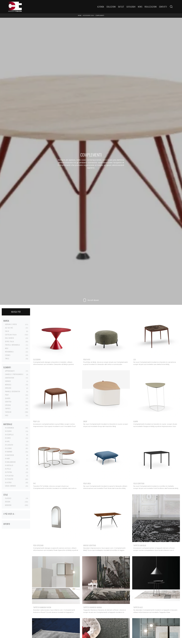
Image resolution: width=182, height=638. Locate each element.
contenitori (9, 378)
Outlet (121, 6)
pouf (7, 395)
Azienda (100, 6)
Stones (7, 355)
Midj (6, 348)
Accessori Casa (88, 15)
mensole (8, 384)
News (140, 6)
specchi (8, 405)
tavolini (8, 412)
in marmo (8, 451)
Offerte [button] (6, 524)
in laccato (9, 445)
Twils (7, 358)
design (7, 501)
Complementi (100, 15)
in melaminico (10, 462)
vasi (6, 415)
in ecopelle (9, 434)
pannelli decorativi (12, 391)
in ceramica (9, 428)
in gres (8, 438)
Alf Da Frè (9, 328)
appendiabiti (10, 371)
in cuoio (8, 431)
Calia (7, 331)
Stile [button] (5, 494)
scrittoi (8, 401)
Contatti (163, 6)
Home (79, 15)
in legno (8, 448)
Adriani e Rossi (11, 324)
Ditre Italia (9, 341)
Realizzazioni (151, 6)
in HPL (7, 441)
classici (8, 498)
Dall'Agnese (9, 338)
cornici (8, 381)
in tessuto (9, 479)
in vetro (8, 482)
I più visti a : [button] (9, 514)
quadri (7, 398)
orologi (8, 388)
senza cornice (10, 486)
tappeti (8, 408)
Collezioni (111, 6)
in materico (9, 455)
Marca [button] (6, 321)
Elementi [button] (7, 367)
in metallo (9, 465)
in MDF (7, 458)
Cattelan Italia (11, 334)
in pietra (8, 472)
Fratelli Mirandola (12, 345)
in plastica (9, 475)
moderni (8, 505)
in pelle (8, 469)
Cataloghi (131, 6)
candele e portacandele (14, 374)
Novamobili (9, 351)
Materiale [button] (7, 424)
